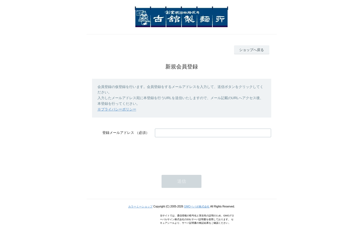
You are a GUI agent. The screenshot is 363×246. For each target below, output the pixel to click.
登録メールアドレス (118, 133)
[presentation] (196, 153)
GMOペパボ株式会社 (197, 206)
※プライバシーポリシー (116, 109)
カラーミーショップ (140, 206)
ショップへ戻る (251, 50)
